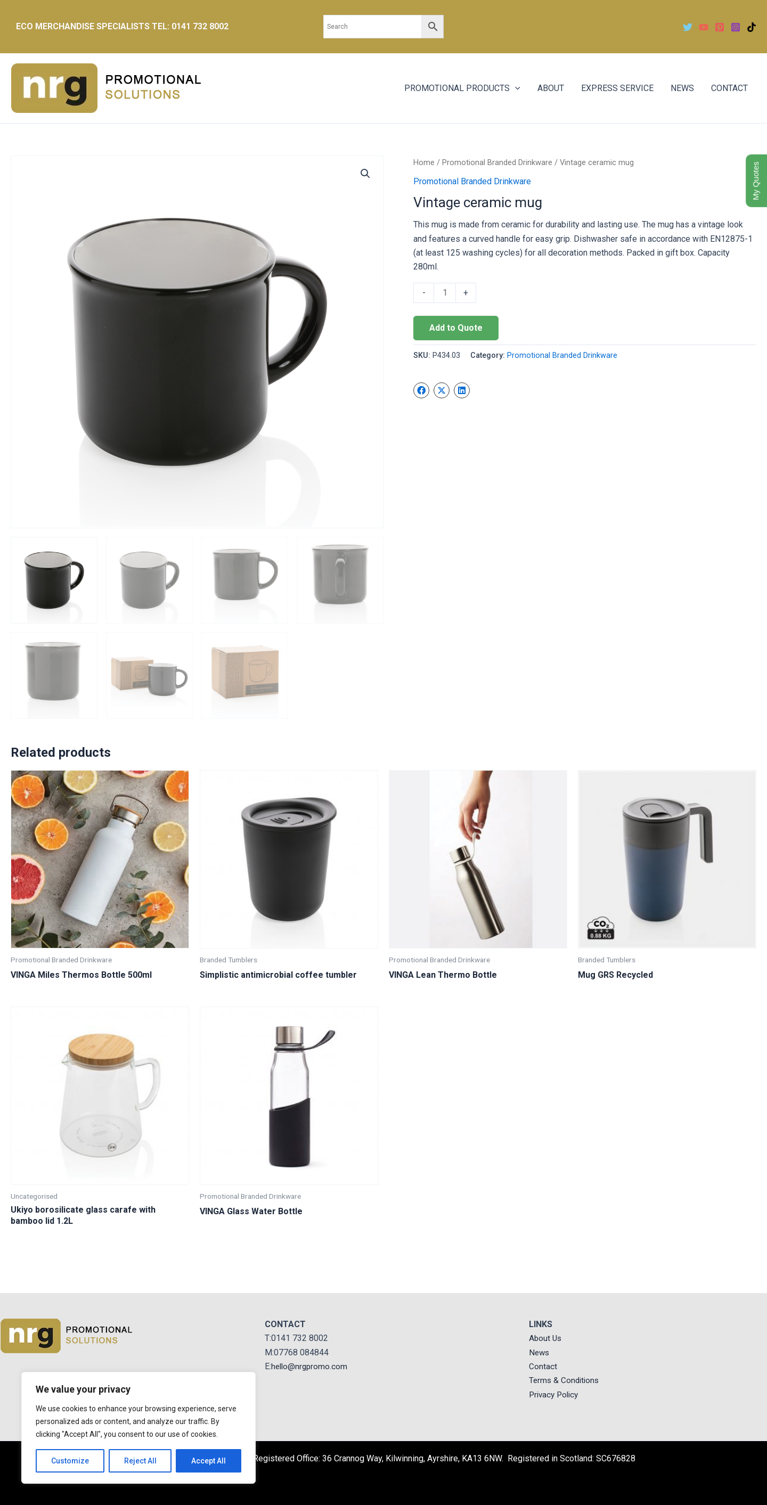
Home (424, 162)
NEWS (682, 88)
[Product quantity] (445, 293)
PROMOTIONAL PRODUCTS (462, 88)
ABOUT (550, 88)
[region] (138, 1428)
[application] (515, 88)
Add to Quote (456, 328)
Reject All (140, 1461)
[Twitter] (687, 27)
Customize (70, 1461)
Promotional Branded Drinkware (497, 162)
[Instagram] (735, 27)
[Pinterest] (719, 27)
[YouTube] (703, 27)
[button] (365, 173)
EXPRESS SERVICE (617, 88)
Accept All (208, 1461)
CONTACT (729, 88)
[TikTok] (751, 27)
